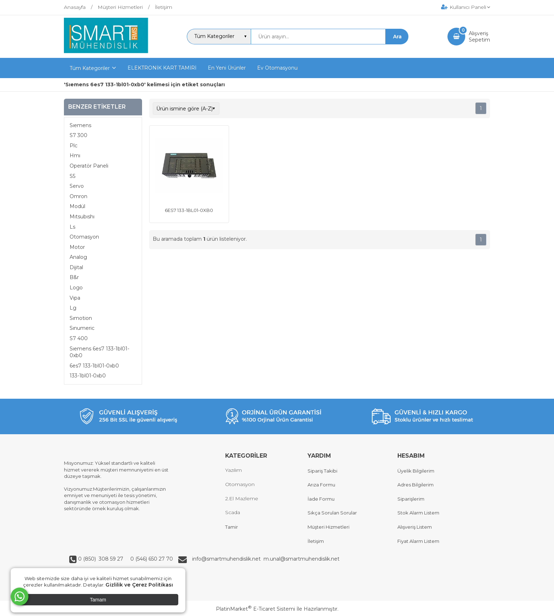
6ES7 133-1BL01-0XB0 (189, 210)
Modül (77, 206)
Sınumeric (82, 328)
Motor (77, 247)
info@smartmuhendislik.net (228, 559)
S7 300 (78, 135)
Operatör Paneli (89, 166)
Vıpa (75, 298)
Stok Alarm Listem (418, 513)
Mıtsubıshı (82, 216)
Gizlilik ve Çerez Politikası (139, 585)
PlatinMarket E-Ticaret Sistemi (255, 609)
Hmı (75, 155)
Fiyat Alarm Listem (418, 541)
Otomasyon (84, 237)
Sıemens (80, 125)
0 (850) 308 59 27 (101, 559)
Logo (76, 287)
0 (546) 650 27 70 (151, 559)
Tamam (98, 600)
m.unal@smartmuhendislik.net (302, 559)
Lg (73, 308)
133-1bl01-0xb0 (88, 375)
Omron (78, 196)
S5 (72, 176)
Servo (77, 186)
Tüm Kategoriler (90, 68)
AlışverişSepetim (479, 36)
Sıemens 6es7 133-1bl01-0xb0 (99, 352)
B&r (74, 277)
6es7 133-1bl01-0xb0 (94, 365)
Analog (78, 257)
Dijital (76, 267)
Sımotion (81, 318)
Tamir (231, 527)
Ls (72, 227)
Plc (73, 145)
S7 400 (79, 338)
